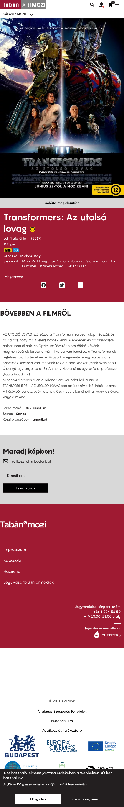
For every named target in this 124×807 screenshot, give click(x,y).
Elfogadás (38, 799)
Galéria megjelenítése (62, 203)
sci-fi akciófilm (15, 238)
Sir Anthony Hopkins (67, 261)
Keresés (92, 5)
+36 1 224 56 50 (107, 611)
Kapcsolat (13, 560)
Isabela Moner (51, 266)
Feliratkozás (25, 488)
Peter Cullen (76, 266)
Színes (21, 413)
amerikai (40, 419)
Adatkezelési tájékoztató (62, 730)
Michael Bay (30, 256)
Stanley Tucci (96, 261)
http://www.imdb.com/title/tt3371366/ (7, 250)
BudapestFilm (62, 721)
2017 (36, 238)
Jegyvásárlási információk (28, 582)
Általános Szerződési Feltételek (62, 711)
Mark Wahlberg (35, 261)
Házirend (12, 571)
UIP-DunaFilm (35, 408)
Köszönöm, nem (84, 799)
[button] (103, 5)
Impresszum (14, 549)
